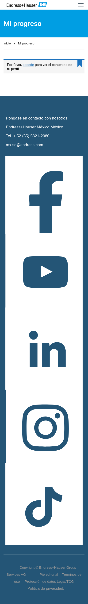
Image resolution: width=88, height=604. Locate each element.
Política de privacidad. (45, 588)
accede (28, 65)
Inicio (7, 43)
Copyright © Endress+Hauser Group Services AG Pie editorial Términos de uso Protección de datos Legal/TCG (44, 574)
